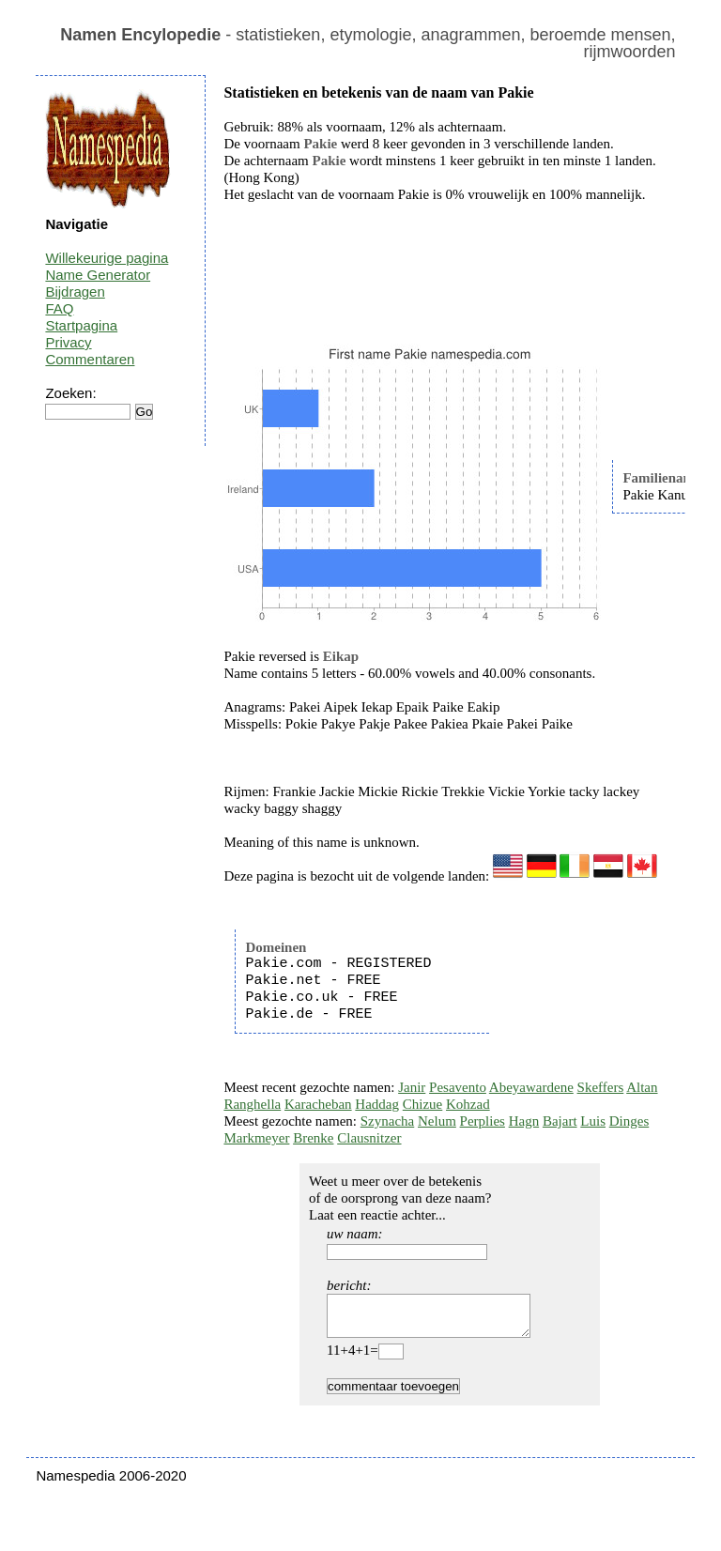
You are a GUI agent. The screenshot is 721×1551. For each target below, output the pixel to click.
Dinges (629, 1121)
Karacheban (318, 1104)
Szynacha (387, 1121)
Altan (641, 1087)
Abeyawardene (531, 1087)
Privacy (68, 342)
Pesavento (457, 1087)
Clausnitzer (369, 1137)
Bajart (560, 1121)
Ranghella (252, 1104)
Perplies (482, 1121)
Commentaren (89, 359)
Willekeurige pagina (106, 258)
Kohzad (468, 1104)
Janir (411, 1087)
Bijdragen (74, 291)
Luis (593, 1121)
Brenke (313, 1137)
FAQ (59, 308)
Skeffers (600, 1087)
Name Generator (97, 275)
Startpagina (81, 325)
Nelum (437, 1121)
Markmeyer (256, 1137)
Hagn (524, 1121)
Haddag (377, 1104)
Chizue (423, 1104)
